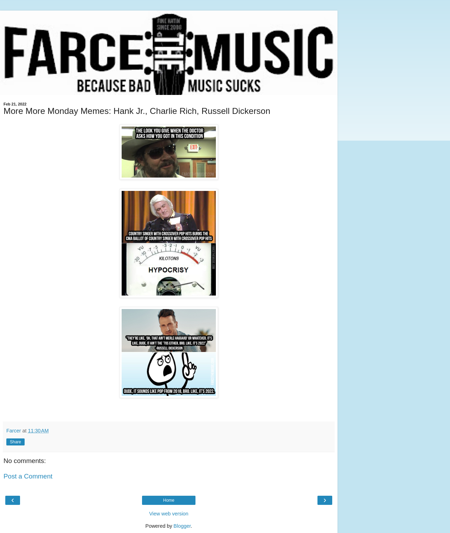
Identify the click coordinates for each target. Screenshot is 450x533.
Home (168, 500)
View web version (168, 513)
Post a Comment (28, 476)
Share (15, 441)
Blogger (182, 526)
